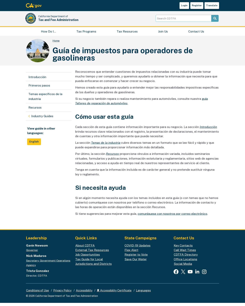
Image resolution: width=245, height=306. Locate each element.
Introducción (37, 80)
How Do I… (48, 34)
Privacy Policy (62, 293)
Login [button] (184, 5)
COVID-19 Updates (137, 248)
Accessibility (84, 293)
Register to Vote (136, 257)
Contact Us (196, 34)
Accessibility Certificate (114, 293)
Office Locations (185, 262)
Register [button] (197, 5)
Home (56, 44)
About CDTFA (85, 248)
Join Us (163, 34)
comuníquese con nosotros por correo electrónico (172, 217)
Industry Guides (42, 119)
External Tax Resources (92, 253)
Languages (143, 293)
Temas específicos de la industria (45, 99)
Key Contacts (183, 248)
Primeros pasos (39, 88)
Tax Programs (86, 34)
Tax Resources (127, 34)
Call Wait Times (185, 253)
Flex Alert (131, 253)
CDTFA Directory (186, 257)
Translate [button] (212, 5)
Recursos (35, 110)
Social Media (183, 267)
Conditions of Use (37, 293)
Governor (32, 253)
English (34, 144)
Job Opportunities (87, 257)
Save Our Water (136, 262)
